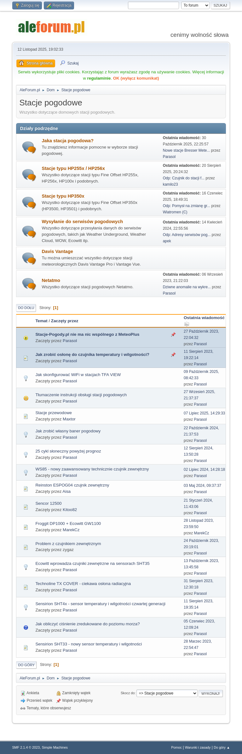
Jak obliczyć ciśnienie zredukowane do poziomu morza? (87, 624)
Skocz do (128, 693)
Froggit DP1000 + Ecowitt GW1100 (68, 523)
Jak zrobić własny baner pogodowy (68, 431)
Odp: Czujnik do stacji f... (184, 178)
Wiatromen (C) (175, 212)
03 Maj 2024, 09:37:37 (202, 485)
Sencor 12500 (48, 503)
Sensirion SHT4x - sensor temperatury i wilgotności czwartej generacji (100, 603)
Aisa (66, 491)
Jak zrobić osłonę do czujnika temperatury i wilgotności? (92, 354)
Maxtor (69, 419)
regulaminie (99, 78)
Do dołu (26, 308)
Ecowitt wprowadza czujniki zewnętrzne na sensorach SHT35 (92, 563)
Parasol (169, 157)
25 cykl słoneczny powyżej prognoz (68, 451)
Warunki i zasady (198, 747)
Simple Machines (55, 747)
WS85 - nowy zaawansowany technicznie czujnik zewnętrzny (92, 469)
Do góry (26, 665)
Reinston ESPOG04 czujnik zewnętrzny (72, 485)
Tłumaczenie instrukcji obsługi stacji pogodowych (81, 394)
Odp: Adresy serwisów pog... (187, 235)
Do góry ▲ (222, 747)
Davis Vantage (57, 251)
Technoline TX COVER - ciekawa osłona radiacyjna (83, 583)
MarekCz (71, 529)
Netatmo (51, 280)
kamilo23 (170, 184)
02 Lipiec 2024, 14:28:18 (204, 469)
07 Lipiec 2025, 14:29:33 (204, 413)
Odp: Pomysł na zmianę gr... (186, 206)
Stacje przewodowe (53, 412)
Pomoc (176, 747)
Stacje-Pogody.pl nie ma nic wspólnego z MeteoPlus (87, 334)
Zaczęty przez (64, 320)
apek (167, 241)
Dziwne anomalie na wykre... (187, 287)
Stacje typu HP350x (63, 196)
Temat (41, 320)
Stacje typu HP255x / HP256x (73, 168)
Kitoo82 (70, 509)
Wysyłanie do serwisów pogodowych (82, 221)
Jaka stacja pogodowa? (68, 140)
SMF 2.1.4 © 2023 (26, 747)
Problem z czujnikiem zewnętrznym (68, 543)
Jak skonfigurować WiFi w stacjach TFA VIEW (78, 374)
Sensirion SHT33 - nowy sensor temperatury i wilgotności (88, 644)
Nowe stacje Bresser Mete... (186, 150)
